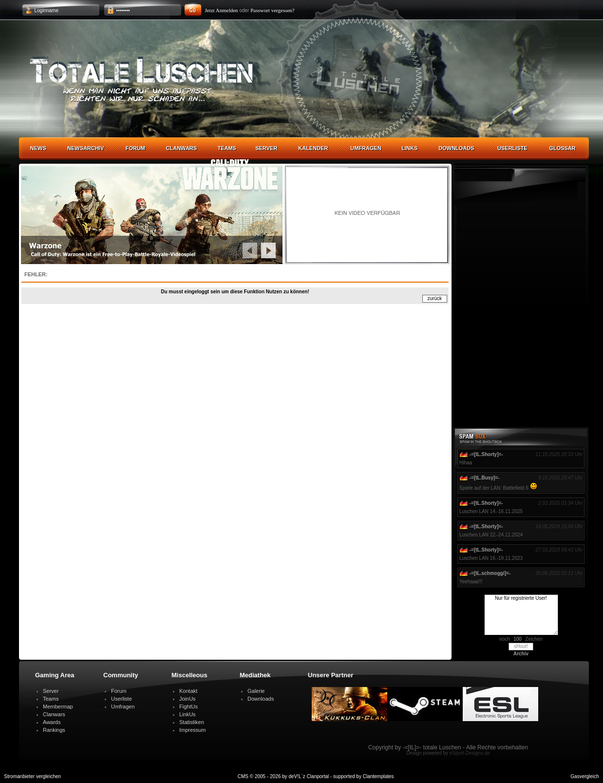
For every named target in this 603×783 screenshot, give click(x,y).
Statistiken (191, 722)
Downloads (456, 148)
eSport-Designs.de (470, 753)
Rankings (54, 730)
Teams (226, 148)
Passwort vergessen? (272, 10)
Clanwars (181, 148)
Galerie (255, 691)
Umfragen (365, 148)
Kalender (313, 148)
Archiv (520, 653)
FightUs (188, 706)
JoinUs (187, 699)
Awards (51, 722)
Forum (135, 148)
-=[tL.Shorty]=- (486, 454)
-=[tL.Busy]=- (485, 477)
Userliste (512, 148)
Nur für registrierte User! (521, 614)
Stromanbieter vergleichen (32, 776)
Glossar (562, 148)
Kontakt (188, 691)
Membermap (58, 706)
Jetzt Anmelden (221, 10)
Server (266, 148)
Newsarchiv (85, 148)
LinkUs (187, 714)
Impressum (192, 730)
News (38, 148)
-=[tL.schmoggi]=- (490, 573)
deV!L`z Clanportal (308, 776)
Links (409, 148)
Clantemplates (378, 776)
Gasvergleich (584, 776)
